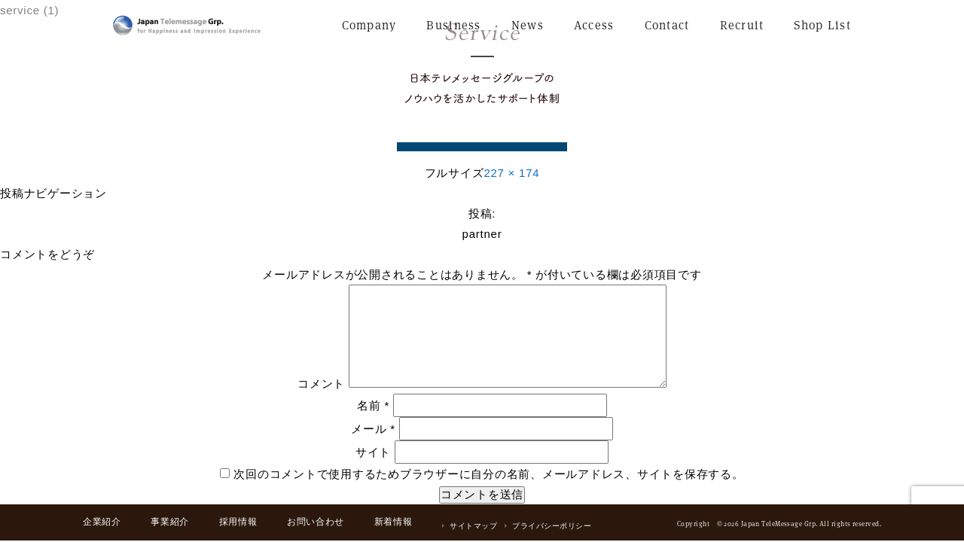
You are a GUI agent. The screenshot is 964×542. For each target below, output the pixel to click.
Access (594, 25)
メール (373, 428)
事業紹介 (169, 521)
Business (453, 25)
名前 (373, 405)
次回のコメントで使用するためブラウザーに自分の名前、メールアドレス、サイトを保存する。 (488, 473)
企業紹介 (101, 521)
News (527, 25)
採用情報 (238, 521)
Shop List (822, 25)
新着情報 (393, 521)
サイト (373, 452)
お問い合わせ (315, 521)
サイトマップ (473, 526)
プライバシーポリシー (551, 526)
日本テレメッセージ (187, 25)
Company (369, 25)
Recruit (742, 25)
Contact (667, 25)
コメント (321, 383)
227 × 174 (511, 172)
